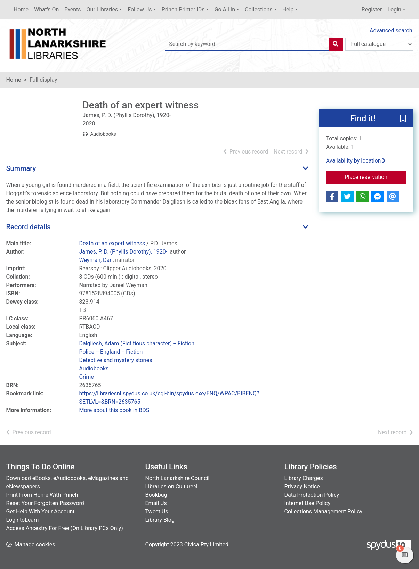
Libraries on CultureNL (172, 486)
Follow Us (140, 9)
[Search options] (379, 44)
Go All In (225, 9)
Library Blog (160, 520)
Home (21, 9)
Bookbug (156, 495)
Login (394, 9)
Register (372, 9)
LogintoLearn (22, 520)
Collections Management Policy (323, 511)
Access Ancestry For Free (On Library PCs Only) (64, 528)
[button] (403, 118)
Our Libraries (102, 9)
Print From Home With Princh (42, 495)
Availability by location (356, 160)
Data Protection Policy (311, 495)
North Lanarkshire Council (177, 478)
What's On (46, 9)
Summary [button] (21, 168)
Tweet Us (156, 511)
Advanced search (391, 30)
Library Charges (303, 478)
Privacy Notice (302, 486)
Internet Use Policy (307, 503)
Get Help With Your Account (40, 511)
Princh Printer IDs (183, 9)
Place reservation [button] (375, 176)
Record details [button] (28, 227)
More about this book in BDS (114, 410)
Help (288, 9)
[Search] (336, 44)
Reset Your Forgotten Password (45, 503)
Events (72, 9)
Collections (259, 9)
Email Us (156, 503)
